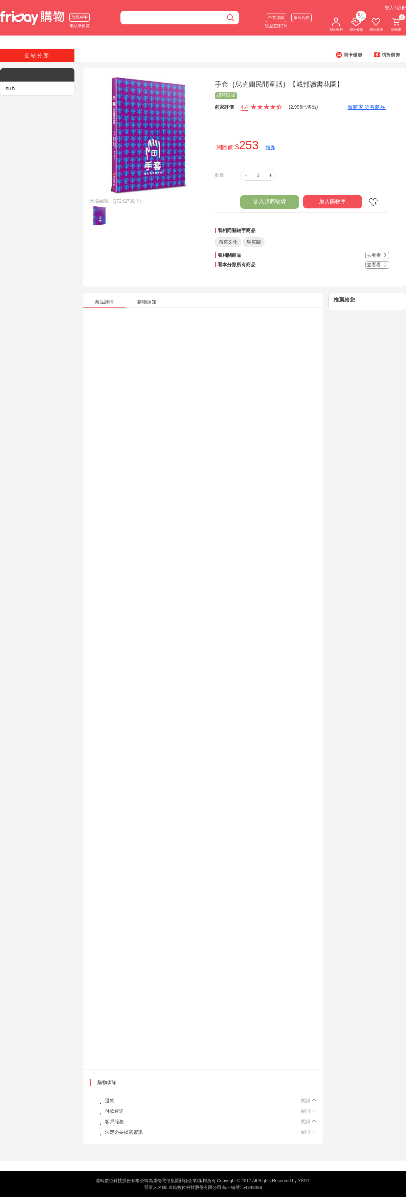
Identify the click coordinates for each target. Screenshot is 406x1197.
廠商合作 (301, 17)
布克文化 (228, 242)
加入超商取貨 (269, 201)
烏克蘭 (254, 242)
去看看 (377, 255)
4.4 (244, 107)
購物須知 (106, 1082)
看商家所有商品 (366, 107)
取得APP (79, 17)
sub (10, 88)
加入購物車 (332, 201)
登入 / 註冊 (395, 7)
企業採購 (276, 17)
